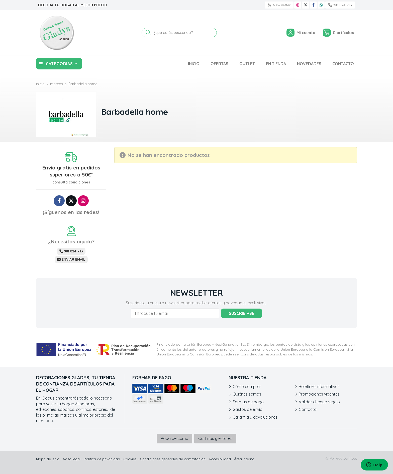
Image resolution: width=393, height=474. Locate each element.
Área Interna (244, 459)
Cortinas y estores (215, 438)
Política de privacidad (102, 459)
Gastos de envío (247, 409)
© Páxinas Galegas (341, 459)
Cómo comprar (247, 386)
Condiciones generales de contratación (173, 459)
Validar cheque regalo (319, 401)
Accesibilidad (220, 459)
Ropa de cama (174, 438)
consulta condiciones (71, 182)
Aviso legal (71, 459)
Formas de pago (248, 401)
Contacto (308, 409)
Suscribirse (241, 313)
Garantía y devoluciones (255, 417)
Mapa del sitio (47, 459)
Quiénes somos (247, 394)
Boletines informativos (319, 386)
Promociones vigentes (319, 394)
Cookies (130, 459)
